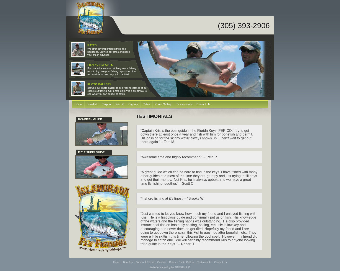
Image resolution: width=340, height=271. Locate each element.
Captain (133, 104)
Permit (120, 104)
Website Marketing (160, 267)
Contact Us (203, 104)
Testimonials (184, 104)
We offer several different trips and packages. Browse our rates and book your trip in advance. (101, 49)
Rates (146, 104)
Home (78, 104)
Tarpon (106, 104)
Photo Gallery (163, 104)
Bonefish (92, 104)
